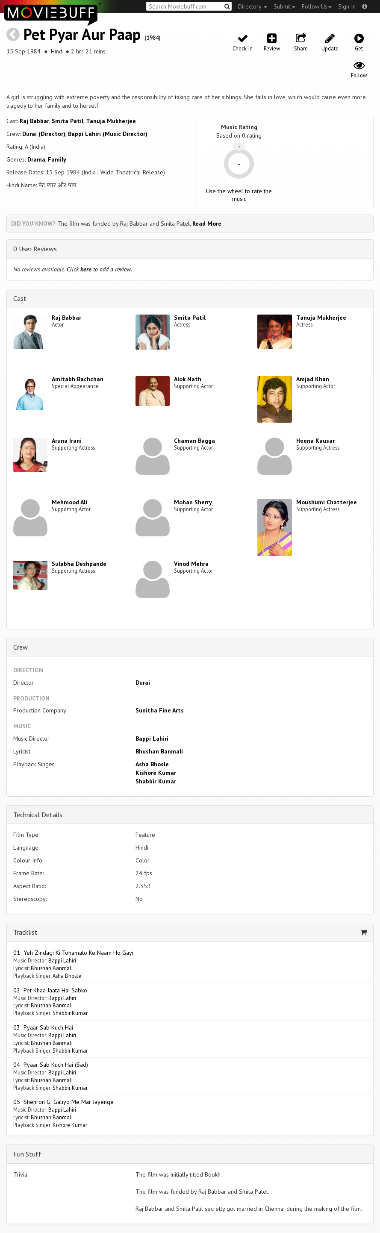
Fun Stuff (27, 1154)
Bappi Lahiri (152, 738)
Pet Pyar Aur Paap (82, 34)
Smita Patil (67, 121)
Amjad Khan (312, 379)
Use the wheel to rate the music (239, 195)
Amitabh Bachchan (77, 379)
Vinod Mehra (191, 564)
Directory (252, 6)
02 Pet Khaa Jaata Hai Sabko (50, 990)
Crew (20, 647)
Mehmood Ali (69, 502)
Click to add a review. (99, 269)
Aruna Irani (67, 440)
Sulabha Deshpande (79, 564)
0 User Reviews (35, 248)
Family (57, 159)
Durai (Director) (43, 134)
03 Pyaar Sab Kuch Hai (43, 1027)
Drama (36, 159)
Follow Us (317, 6)
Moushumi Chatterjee (326, 502)
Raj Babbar (34, 121)
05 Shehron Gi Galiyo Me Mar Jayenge (63, 1102)
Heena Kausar (315, 440)
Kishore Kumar (156, 773)
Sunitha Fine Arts (160, 710)
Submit (284, 6)
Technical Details (37, 814)
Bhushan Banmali (159, 751)
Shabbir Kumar (156, 781)
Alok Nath (187, 379)
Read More (206, 223)
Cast (20, 298)
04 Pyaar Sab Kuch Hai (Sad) (50, 1064)
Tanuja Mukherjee (111, 121)
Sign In (347, 6)
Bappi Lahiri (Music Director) (107, 134)
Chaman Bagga (194, 440)
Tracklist (25, 932)
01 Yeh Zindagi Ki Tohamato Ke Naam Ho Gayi (73, 952)
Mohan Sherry (193, 502)
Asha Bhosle (152, 764)
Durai (143, 682)
